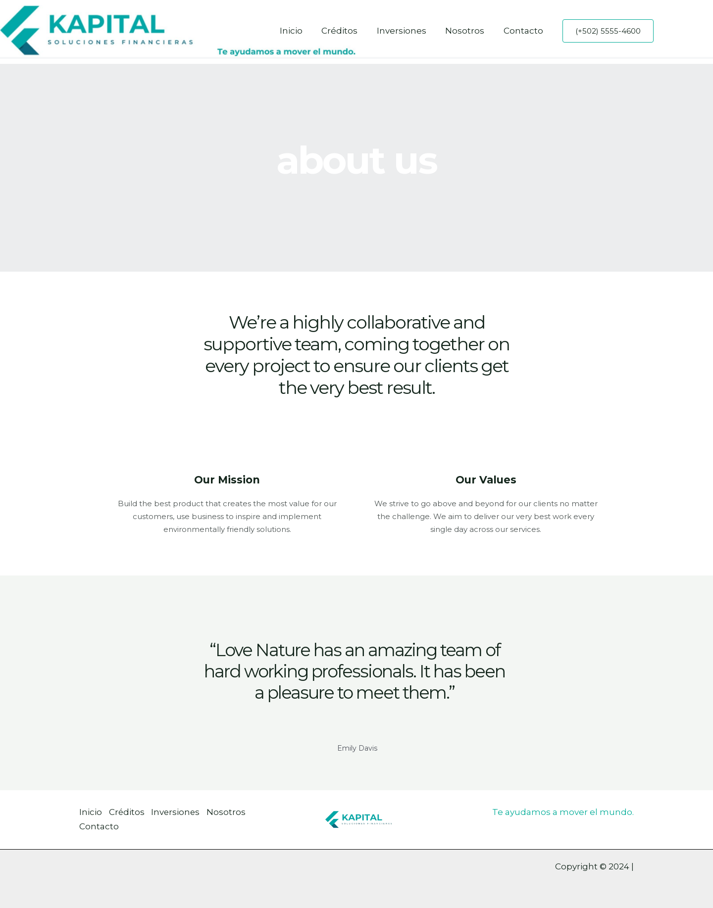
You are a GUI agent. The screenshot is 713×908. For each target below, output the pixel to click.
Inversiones (407, 31)
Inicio (301, 31)
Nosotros (468, 31)
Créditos (347, 31)
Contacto (524, 31)
